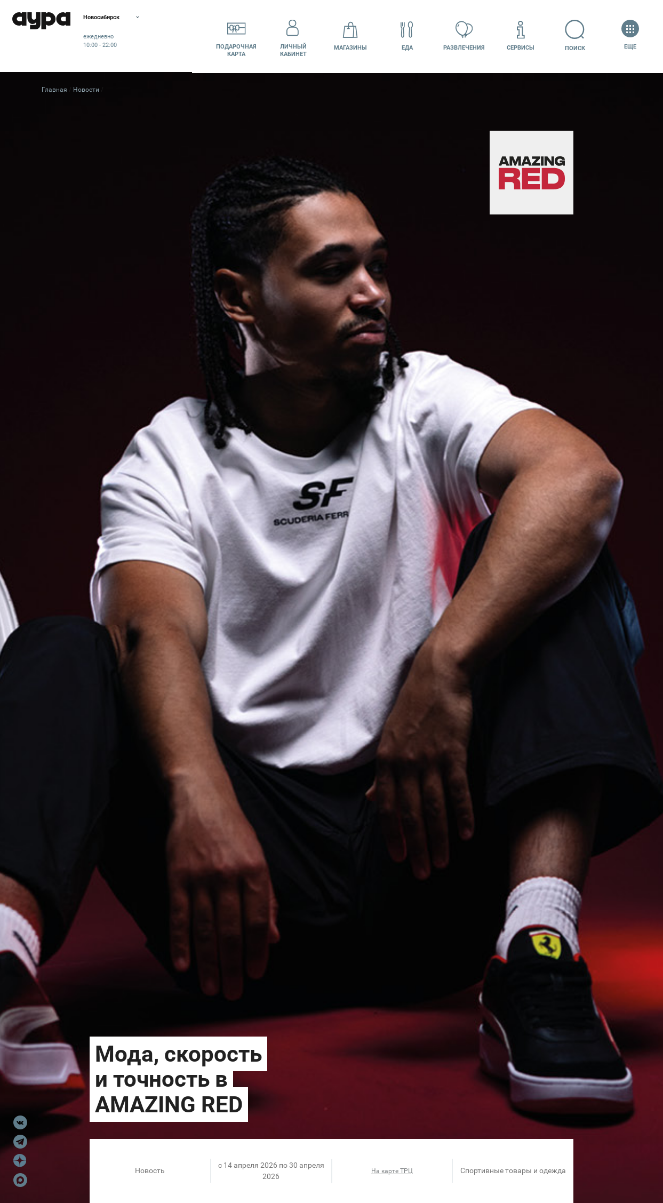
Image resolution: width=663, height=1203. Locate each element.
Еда (407, 35)
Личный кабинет (293, 35)
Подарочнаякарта (236, 35)
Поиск (577, 35)
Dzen (20, 1161)
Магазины (350, 35)
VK (20, 1122)
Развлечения (464, 35)
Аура (53, 36)
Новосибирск (130, 18)
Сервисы (520, 35)
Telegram (20, 1142)
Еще (630, 35)
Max (20, 1180)
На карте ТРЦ (392, 1171)
